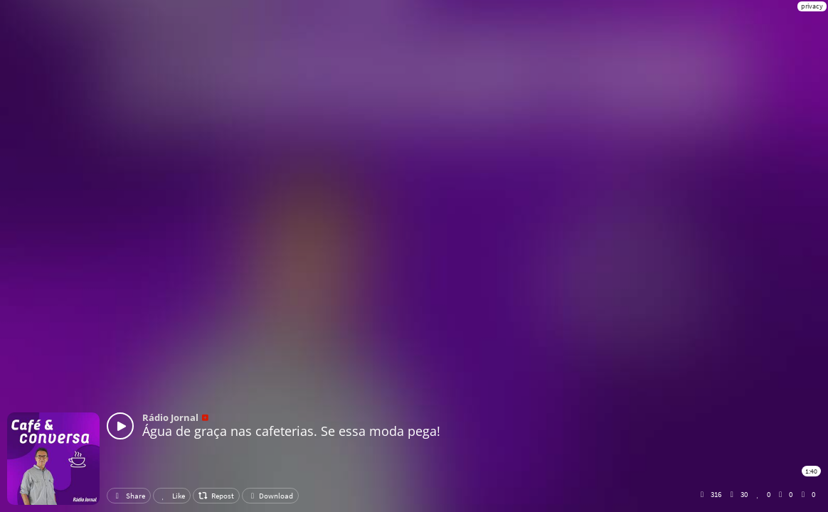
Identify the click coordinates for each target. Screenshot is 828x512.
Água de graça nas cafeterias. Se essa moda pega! (291, 430)
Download (270, 496)
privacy (812, 6)
